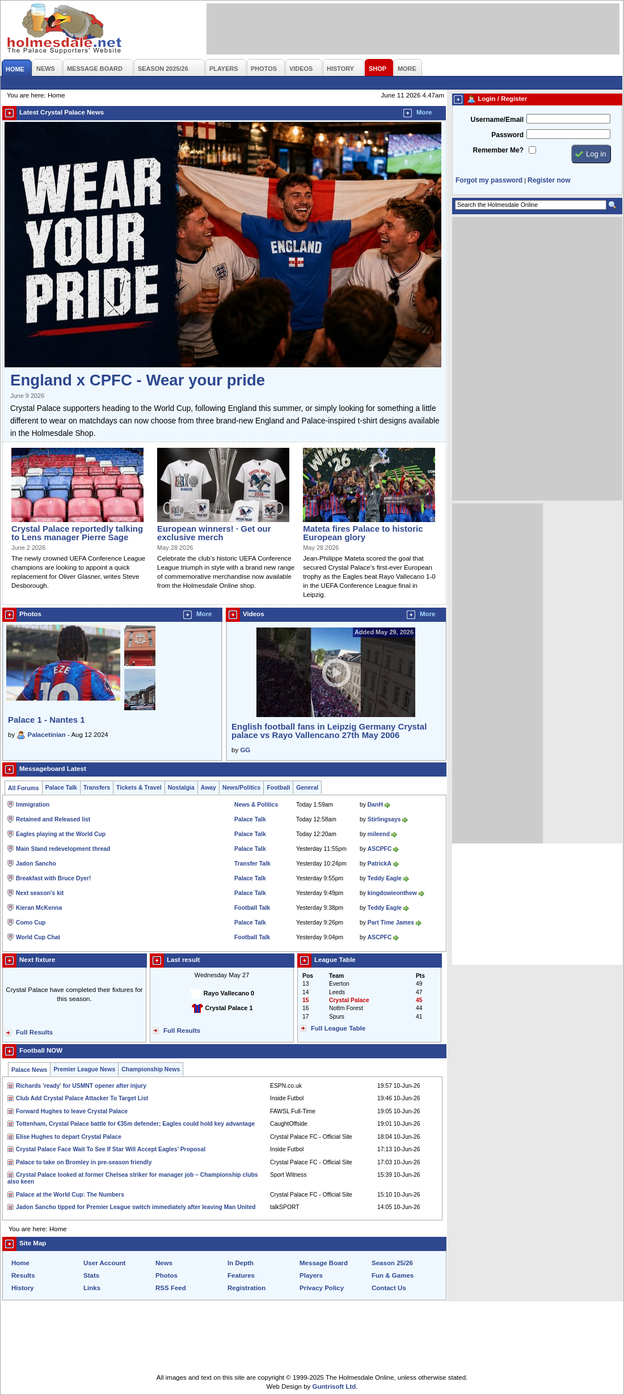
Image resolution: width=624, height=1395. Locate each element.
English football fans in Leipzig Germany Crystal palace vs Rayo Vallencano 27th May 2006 (329, 731)
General (307, 788)
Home (20, 1263)
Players (311, 1275)
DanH (375, 805)
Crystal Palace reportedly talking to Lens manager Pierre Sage (77, 533)
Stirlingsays (384, 819)
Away (208, 788)
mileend (379, 834)
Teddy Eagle (385, 878)
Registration (246, 1287)
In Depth (240, 1263)
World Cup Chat (38, 937)
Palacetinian (47, 734)
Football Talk (252, 908)
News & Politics (256, 805)
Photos (166, 1275)
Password (507, 135)
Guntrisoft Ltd (334, 1386)
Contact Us (389, 1287)
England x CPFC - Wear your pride (137, 380)
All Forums (23, 788)
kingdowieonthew (392, 893)
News (163, 1263)
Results (23, 1275)
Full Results (34, 1032)
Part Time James (391, 922)
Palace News (29, 1070)
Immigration (32, 805)
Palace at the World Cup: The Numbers (70, 1195)
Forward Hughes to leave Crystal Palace (72, 1111)
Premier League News (84, 1069)
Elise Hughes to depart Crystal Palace (68, 1137)
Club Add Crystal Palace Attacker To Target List (82, 1098)
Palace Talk (61, 788)
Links (91, 1287)
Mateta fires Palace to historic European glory (363, 533)
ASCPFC (380, 849)
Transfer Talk (252, 863)
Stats (91, 1275)
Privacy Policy (322, 1287)
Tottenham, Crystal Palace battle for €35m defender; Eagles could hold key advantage (135, 1124)
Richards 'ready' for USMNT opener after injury (81, 1086)
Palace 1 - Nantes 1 (46, 719)
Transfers (96, 788)
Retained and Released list (53, 819)
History (22, 1287)
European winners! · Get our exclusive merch (214, 533)
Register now (549, 180)
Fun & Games (393, 1275)
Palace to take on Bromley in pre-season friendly (84, 1162)
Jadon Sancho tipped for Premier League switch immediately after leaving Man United (136, 1207)
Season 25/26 (392, 1263)
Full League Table (338, 1028)
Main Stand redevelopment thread (63, 849)
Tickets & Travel (139, 788)
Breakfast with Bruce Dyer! (53, 878)
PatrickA (379, 863)
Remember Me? (498, 150)
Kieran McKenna (39, 908)
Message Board (324, 1263)
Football (278, 788)
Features (241, 1275)
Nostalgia (181, 788)
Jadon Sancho (36, 863)
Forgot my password (489, 180)
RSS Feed (170, 1287)
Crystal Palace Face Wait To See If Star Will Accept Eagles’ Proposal (110, 1149)
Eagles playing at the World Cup (61, 834)
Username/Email (497, 120)
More (424, 112)
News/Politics (241, 788)
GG (245, 750)
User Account (104, 1263)
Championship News (150, 1069)
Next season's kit (40, 893)
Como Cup (30, 922)
